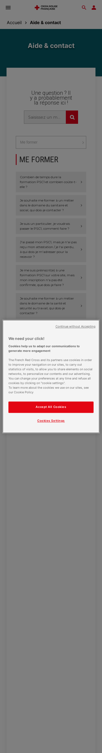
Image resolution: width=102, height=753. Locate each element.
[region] (50, 376)
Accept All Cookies (51, 407)
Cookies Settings (51, 421)
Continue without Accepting (75, 326)
